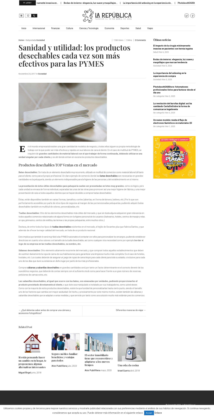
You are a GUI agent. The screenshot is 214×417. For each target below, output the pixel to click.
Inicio (24, 28)
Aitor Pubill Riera (59, 366)
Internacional (39, 28)
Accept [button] (149, 413)
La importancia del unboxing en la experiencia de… (150, 3)
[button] (21, 15)
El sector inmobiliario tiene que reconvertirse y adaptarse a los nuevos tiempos (99, 360)
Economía (109, 28)
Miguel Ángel (25, 372)
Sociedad (40, 40)
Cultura (69, 28)
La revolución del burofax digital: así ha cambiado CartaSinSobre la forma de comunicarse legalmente (172, 106)
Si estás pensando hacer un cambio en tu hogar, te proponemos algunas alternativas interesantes (32, 362)
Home (21, 40)
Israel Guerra (124, 370)
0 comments (140, 40)
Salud (138, 28)
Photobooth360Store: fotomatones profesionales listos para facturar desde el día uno (174, 90)
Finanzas (55, 28)
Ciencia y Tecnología (88, 28)
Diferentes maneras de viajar (131, 310)
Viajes (150, 28)
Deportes (125, 28)
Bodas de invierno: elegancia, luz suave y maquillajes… (93, 3)
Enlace (158, 412)
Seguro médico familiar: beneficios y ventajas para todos (65, 357)
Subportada (31, 40)
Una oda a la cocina (128, 365)
